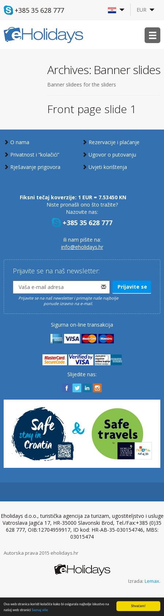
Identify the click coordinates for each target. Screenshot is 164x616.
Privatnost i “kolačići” (34, 154)
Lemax (152, 581)
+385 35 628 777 (39, 10)
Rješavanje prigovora (35, 166)
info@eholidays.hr (82, 246)
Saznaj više (39, 610)
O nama (19, 142)
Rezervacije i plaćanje (114, 142)
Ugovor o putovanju (112, 154)
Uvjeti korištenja (108, 166)
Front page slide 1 (91, 108)
